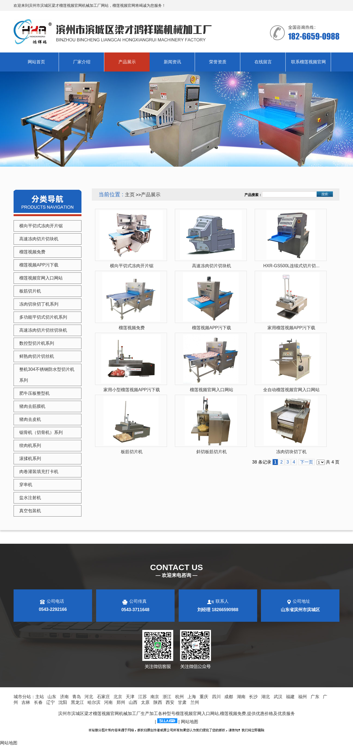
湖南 (241, 696)
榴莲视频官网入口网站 (211, 389)
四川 (216, 696)
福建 (290, 696)
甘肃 (182, 702)
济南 (64, 696)
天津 (130, 696)
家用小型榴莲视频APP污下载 (131, 389)
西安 (170, 702)
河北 (88, 696)
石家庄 (103, 696)
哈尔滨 (93, 702)
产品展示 (150, 194)
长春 (38, 702)
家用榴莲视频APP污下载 (291, 327)
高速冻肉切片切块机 (211, 265)
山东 (52, 696)
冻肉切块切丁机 (291, 451)
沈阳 (62, 702)
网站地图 (189, 721)
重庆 (204, 696)
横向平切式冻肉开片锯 (131, 265)
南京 (154, 696)
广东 (315, 696)
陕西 (157, 702)
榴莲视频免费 (132, 327)
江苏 (142, 696)
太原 (145, 702)
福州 (302, 696)
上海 (191, 696)
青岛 (76, 696)
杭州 (179, 696)
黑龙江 (77, 702)
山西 (133, 702)
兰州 (194, 702)
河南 (108, 702)
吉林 (25, 702)
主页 (130, 194)
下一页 (306, 462)
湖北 (265, 696)
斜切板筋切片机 (211, 451)
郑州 (120, 702)
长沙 (253, 696)
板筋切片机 (132, 451)
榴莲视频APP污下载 (211, 327)
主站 (39, 696)
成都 (228, 696)
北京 (118, 696)
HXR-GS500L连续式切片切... (291, 265)
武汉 (278, 696)
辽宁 (50, 702)
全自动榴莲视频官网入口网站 (291, 389)
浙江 (167, 696)
